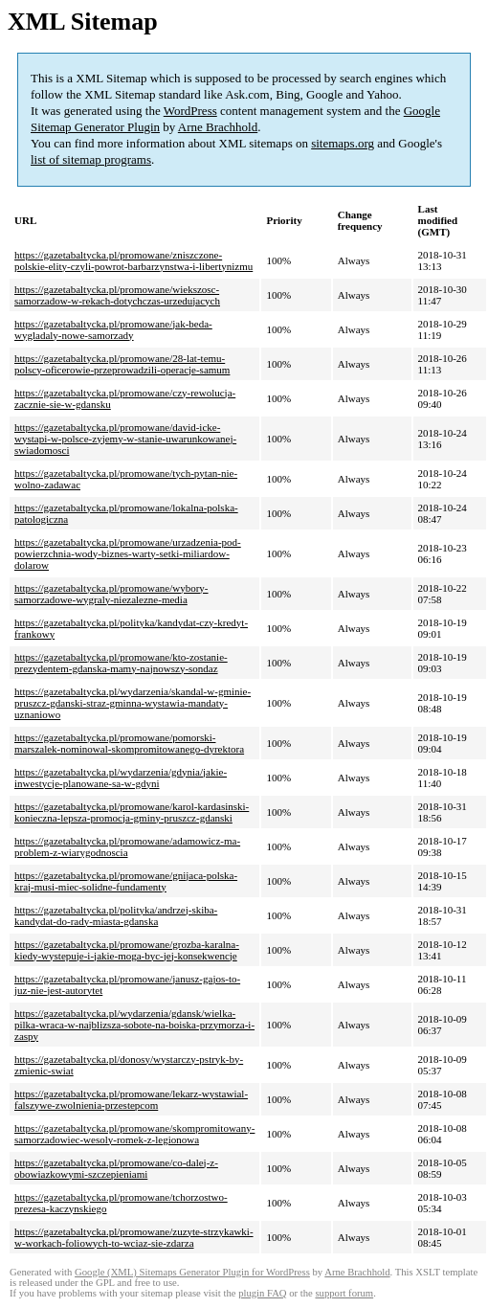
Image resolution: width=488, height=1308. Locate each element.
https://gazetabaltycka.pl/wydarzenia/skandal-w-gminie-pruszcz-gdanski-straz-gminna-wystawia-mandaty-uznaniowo (132, 703)
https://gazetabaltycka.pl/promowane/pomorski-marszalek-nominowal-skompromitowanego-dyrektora (129, 743)
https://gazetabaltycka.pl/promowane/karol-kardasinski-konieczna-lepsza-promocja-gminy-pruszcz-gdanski (131, 812)
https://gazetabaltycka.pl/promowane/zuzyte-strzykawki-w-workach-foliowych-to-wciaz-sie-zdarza (134, 1237)
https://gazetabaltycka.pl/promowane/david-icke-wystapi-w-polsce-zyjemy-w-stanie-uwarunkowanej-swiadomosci (125, 438)
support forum (344, 1293)
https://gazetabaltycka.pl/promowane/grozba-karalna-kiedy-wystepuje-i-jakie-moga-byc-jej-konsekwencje (126, 949)
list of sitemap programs (91, 159)
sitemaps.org (342, 143)
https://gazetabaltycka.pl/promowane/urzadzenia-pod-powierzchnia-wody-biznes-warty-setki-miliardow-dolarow (127, 553)
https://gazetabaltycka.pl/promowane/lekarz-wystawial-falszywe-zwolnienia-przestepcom (131, 1099)
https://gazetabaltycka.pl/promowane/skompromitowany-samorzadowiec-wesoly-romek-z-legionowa (134, 1133)
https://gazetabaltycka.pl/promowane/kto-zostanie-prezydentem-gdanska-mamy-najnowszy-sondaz (121, 662)
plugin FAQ (262, 1293)
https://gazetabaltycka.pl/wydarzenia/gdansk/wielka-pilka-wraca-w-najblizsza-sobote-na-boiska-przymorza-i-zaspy (134, 1024)
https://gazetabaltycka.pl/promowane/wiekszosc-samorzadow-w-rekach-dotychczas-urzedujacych (117, 294)
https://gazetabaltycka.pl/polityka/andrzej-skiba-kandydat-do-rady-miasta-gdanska (115, 915)
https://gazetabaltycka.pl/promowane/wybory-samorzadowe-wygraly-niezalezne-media (111, 593)
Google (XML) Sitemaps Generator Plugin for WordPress (192, 1272)
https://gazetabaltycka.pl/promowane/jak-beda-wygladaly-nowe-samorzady (113, 329)
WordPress (190, 110)
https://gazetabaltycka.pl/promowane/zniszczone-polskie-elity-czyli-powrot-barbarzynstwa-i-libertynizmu (133, 260)
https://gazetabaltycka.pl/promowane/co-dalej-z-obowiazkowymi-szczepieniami (116, 1168)
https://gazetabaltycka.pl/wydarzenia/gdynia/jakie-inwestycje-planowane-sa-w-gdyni (120, 777)
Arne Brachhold (217, 127)
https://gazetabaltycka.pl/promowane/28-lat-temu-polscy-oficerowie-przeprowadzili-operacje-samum (122, 363)
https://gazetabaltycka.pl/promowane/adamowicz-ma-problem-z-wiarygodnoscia (127, 846)
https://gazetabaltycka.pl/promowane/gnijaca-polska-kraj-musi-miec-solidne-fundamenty (125, 880)
